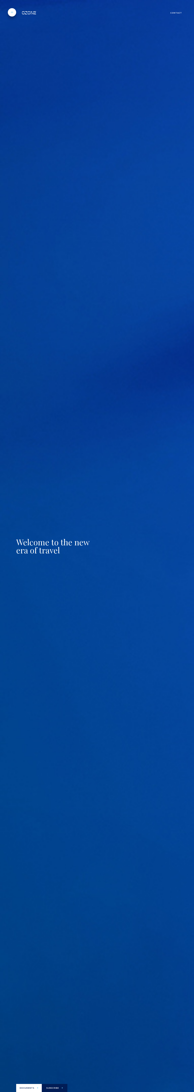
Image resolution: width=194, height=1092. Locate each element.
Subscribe (52, 1088)
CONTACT (176, 13)
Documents (27, 1088)
